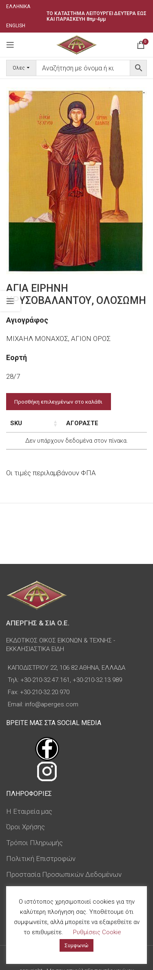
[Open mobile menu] (10, 45)
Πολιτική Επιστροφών (40, 858)
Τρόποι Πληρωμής (34, 843)
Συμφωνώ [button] (76, 945)
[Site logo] (76, 44)
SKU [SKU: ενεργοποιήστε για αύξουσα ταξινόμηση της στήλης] (16, 423)
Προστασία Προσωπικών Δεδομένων (64, 874)
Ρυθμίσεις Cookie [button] (97, 932)
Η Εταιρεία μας (29, 811)
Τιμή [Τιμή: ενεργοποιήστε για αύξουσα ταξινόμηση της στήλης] (80, 423)
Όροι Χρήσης (25, 827)
